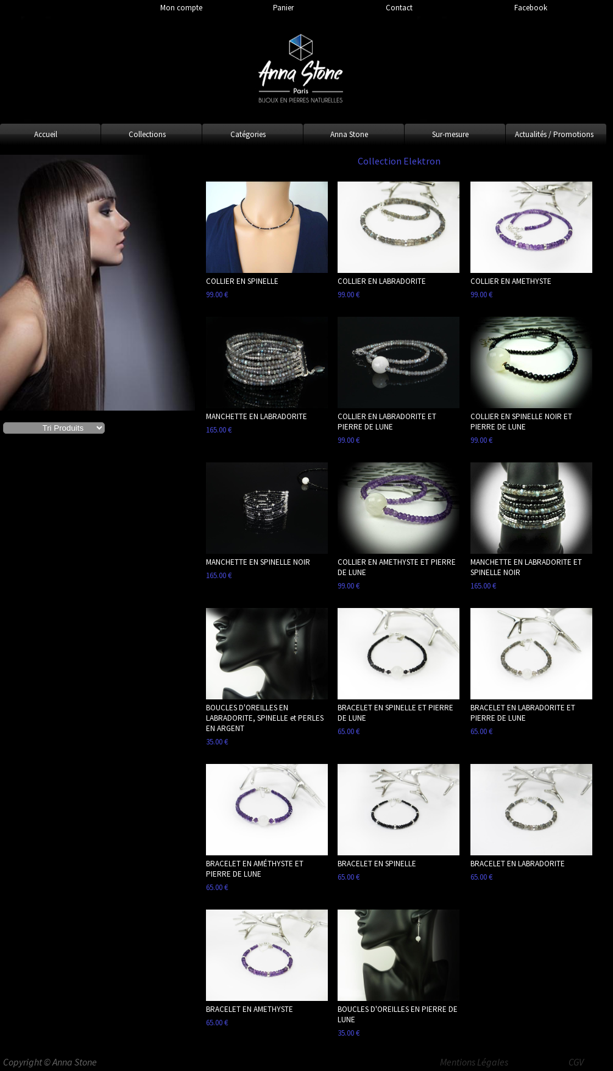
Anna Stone (349, 134)
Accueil (45, 134)
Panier (283, 7)
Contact (399, 7)
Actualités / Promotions (554, 134)
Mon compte (181, 7)
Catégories (248, 134)
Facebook (530, 7)
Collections (147, 134)
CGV (576, 1062)
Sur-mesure (450, 134)
